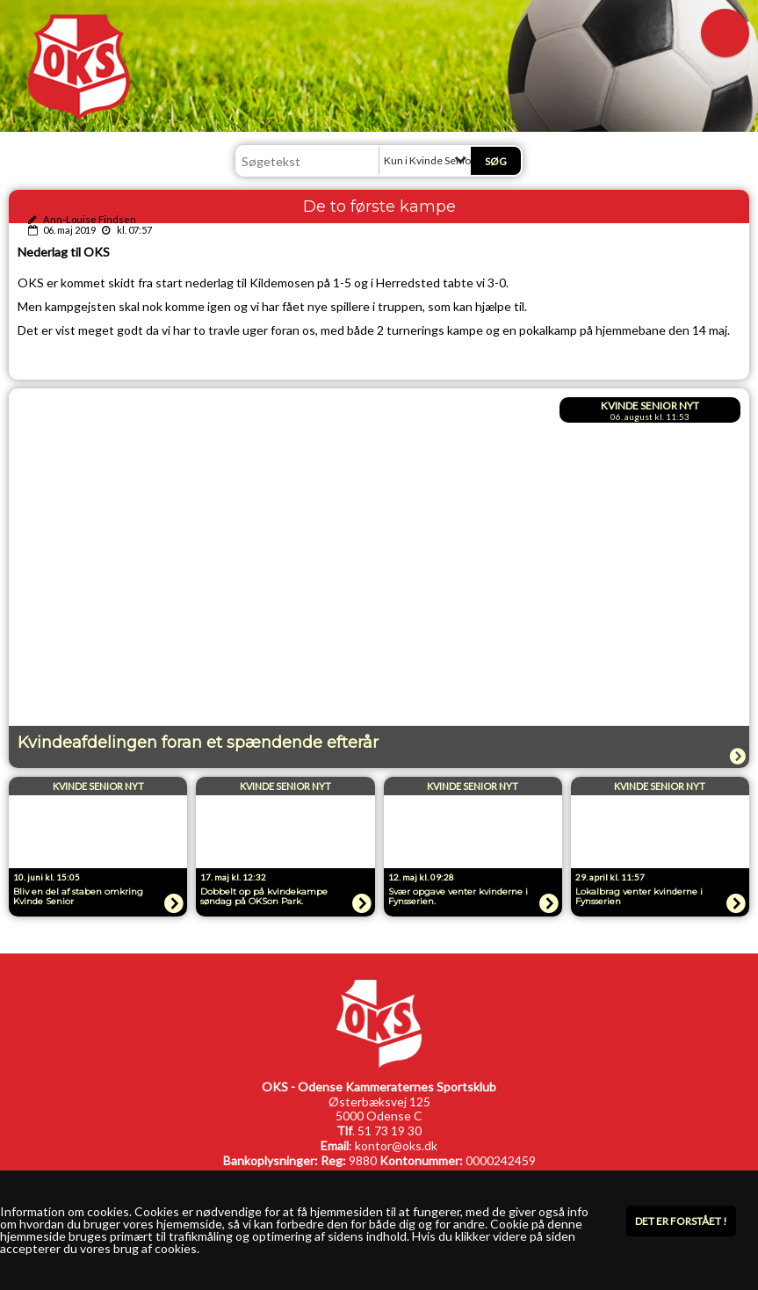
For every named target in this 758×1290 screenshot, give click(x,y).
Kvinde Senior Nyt (650, 405)
